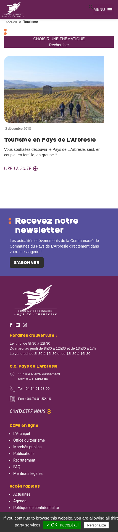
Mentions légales (28, 473)
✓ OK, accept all (62, 525)
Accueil (11, 22)
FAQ (16, 467)
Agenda (20, 501)
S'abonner (27, 263)
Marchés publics (27, 447)
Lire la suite (21, 169)
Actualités (21, 494)
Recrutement (24, 460)
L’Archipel (21, 433)
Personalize (96, 525)
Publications (24, 453)
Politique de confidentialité (36, 507)
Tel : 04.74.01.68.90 (33, 388)
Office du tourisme (29, 440)
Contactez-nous (30, 412)
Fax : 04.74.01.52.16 (34, 399)
